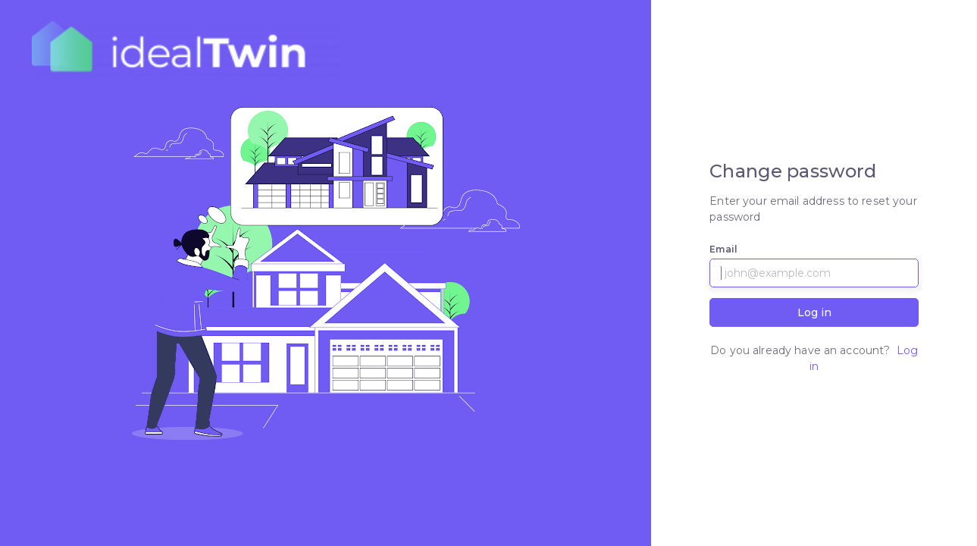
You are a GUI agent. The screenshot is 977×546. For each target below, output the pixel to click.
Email (723, 249)
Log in (814, 312)
